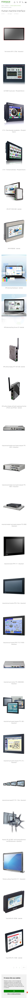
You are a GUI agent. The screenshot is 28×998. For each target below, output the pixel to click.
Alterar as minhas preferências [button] (14, 994)
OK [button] (14, 991)
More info (17, 13)
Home (2, 5)
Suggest (10, 13)
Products (7, 5)
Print (4, 13)
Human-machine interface (15, 5)
